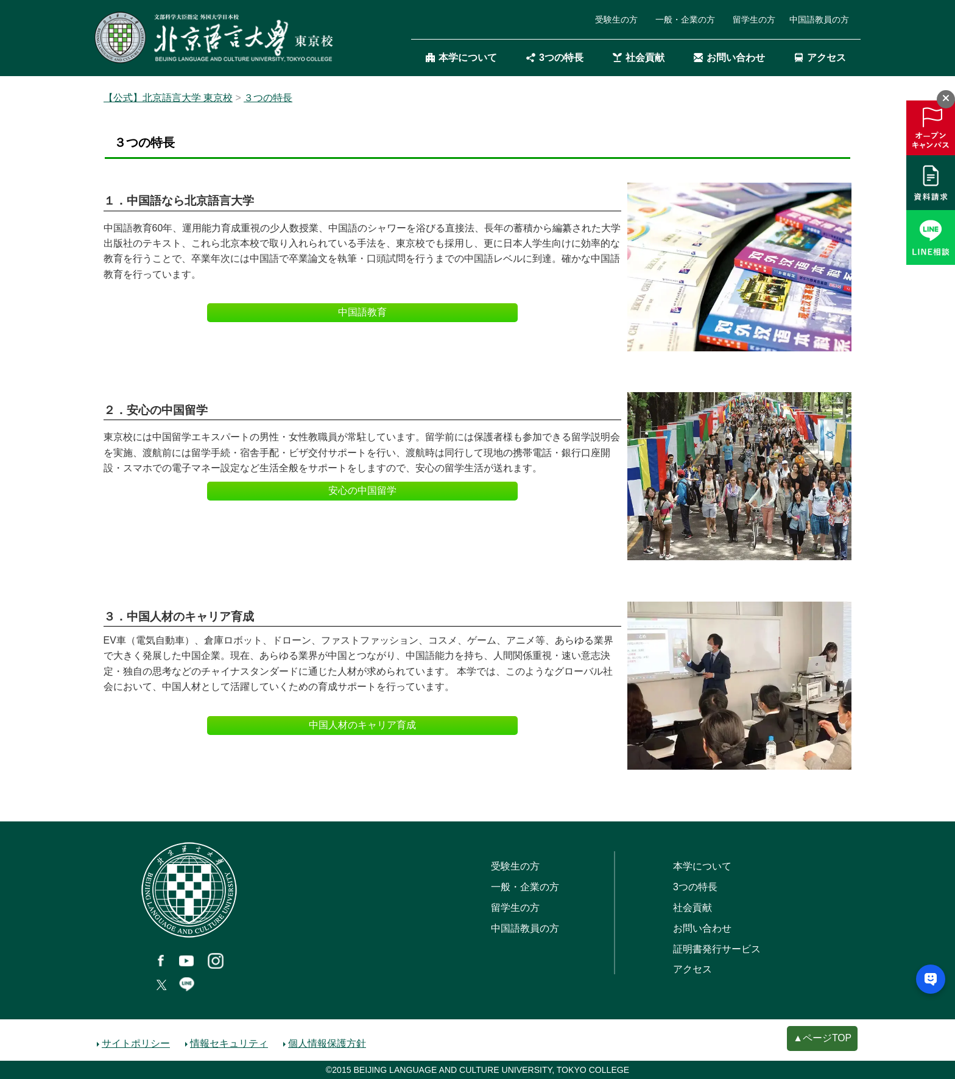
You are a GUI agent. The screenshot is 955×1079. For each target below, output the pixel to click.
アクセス (820, 58)
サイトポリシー (136, 1043)
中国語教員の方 (819, 19)
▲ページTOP (822, 1038)
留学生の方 (754, 19)
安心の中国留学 (362, 490)
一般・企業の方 (685, 19)
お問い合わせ (729, 58)
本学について (461, 58)
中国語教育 (362, 312)
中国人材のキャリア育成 (362, 725)
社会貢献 (638, 58)
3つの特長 (554, 58)
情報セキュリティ (229, 1043)
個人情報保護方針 (327, 1043)
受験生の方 (616, 19)
